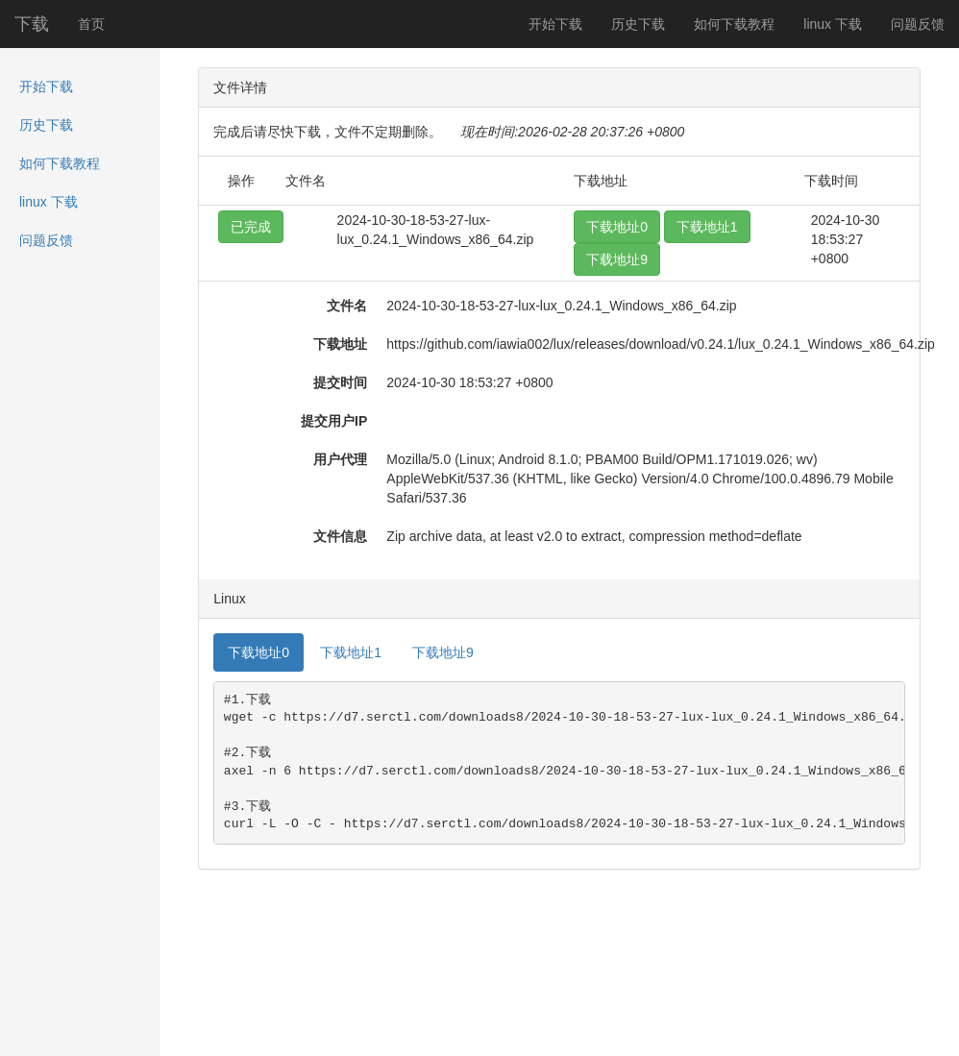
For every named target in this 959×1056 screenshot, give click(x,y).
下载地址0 (617, 226)
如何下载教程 (734, 24)
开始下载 (555, 24)
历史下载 (638, 24)
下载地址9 (617, 259)
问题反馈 (918, 24)
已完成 (251, 226)
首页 (91, 24)
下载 (31, 24)
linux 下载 (832, 24)
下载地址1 (707, 226)
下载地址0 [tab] (258, 652)
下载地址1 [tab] (350, 652)
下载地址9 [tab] (443, 652)
